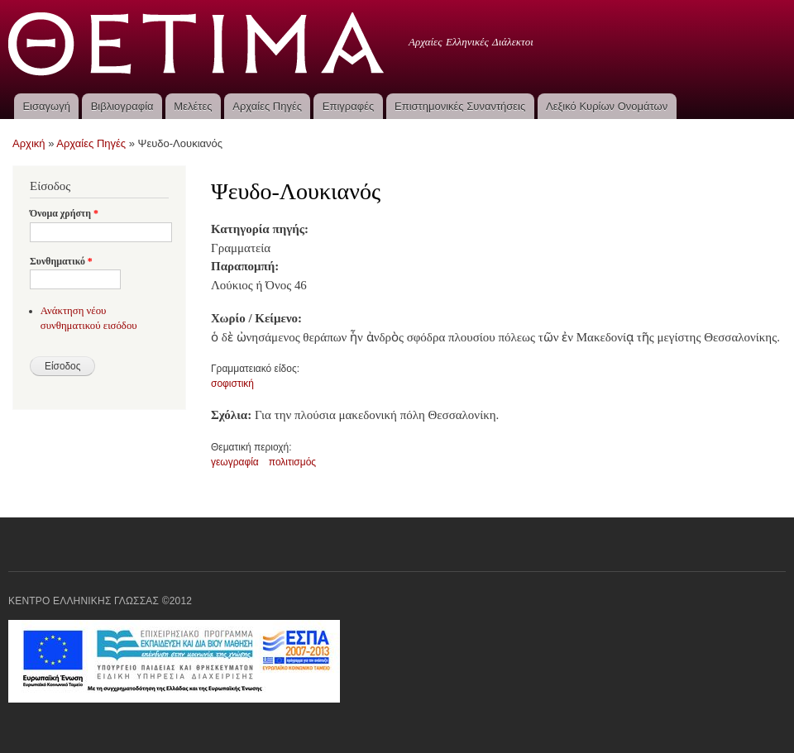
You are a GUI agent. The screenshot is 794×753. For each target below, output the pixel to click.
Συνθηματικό (61, 261)
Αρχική (28, 143)
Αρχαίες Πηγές (267, 106)
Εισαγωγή (45, 106)
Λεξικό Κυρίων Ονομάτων (606, 106)
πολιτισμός (292, 462)
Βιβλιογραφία (122, 106)
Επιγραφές (348, 106)
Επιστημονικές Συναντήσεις (460, 106)
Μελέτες (193, 106)
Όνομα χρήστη (64, 213)
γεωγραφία (235, 462)
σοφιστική (232, 383)
